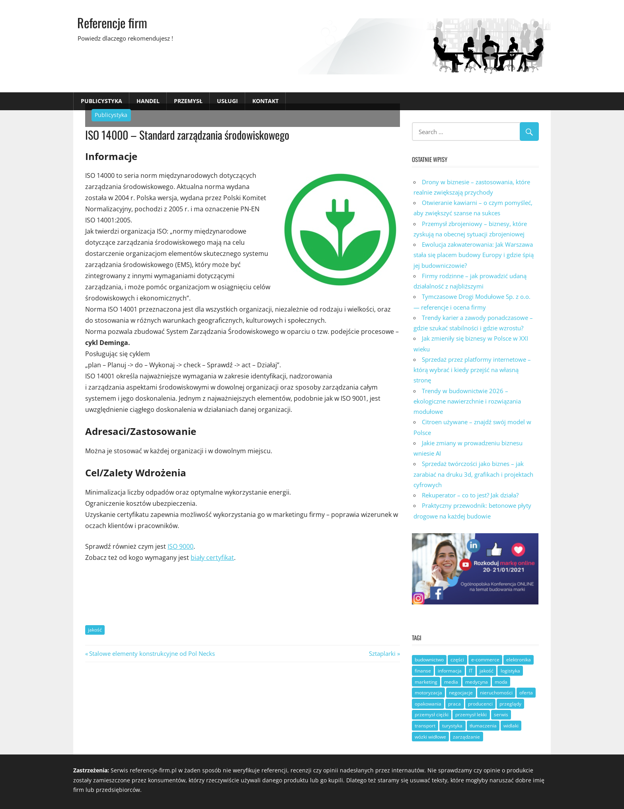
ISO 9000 (180, 546)
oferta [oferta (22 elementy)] (526, 692)
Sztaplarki (382, 653)
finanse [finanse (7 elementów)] (423, 670)
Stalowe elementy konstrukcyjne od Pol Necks (152, 653)
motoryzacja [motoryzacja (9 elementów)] (428, 692)
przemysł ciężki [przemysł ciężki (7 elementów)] (431, 714)
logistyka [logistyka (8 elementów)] (510, 670)
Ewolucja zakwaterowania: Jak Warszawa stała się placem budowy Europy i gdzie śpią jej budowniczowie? (473, 254)
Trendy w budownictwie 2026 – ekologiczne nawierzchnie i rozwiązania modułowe (467, 401)
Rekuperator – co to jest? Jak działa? (470, 495)
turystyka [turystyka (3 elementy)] (452, 725)
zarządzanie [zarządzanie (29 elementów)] (466, 736)
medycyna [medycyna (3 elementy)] (476, 681)
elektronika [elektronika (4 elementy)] (518, 659)
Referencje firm (112, 22)
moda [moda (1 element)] (501, 681)
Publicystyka (101, 101)
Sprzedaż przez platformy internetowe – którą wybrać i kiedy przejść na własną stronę (472, 369)
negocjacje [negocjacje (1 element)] (461, 692)
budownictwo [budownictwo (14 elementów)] (429, 659)
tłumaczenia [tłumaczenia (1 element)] (483, 725)
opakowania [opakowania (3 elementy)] (428, 703)
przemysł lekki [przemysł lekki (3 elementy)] (471, 714)
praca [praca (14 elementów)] (454, 703)
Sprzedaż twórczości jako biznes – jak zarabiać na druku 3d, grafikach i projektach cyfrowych (473, 474)
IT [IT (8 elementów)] (471, 670)
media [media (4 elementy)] (451, 681)
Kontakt (265, 101)
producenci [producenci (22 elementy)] (480, 703)
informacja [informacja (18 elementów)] (450, 670)
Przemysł (188, 101)
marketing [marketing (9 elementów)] (426, 681)
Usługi (227, 101)
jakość (95, 629)
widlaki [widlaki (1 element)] (511, 725)
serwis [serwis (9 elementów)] (501, 714)
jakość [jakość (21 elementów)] (486, 670)
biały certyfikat (212, 557)
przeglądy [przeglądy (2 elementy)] (510, 703)
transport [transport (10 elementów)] (425, 725)
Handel (148, 101)
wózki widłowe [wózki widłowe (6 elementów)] (430, 736)
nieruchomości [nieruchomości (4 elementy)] (496, 692)
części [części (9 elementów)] (457, 659)
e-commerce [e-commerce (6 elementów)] (485, 659)
